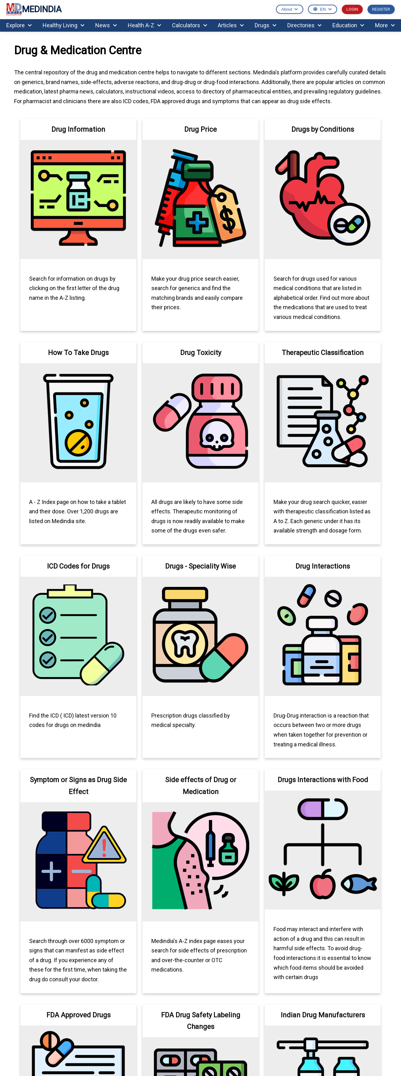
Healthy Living (63, 25)
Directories (304, 25)
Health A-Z (144, 25)
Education (348, 25)
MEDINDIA (33, 9)
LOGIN (352, 9)
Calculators (189, 25)
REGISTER (381, 9)
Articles (231, 25)
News (106, 25)
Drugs (265, 25)
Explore (19, 25)
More (385, 25)
